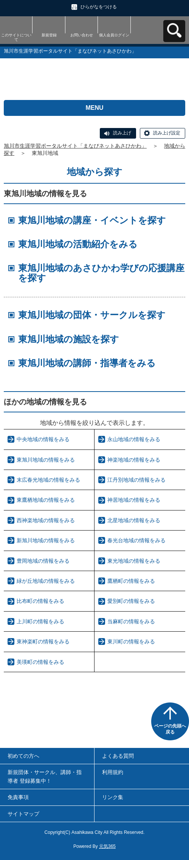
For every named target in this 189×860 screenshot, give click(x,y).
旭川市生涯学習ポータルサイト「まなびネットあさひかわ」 (75, 146)
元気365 (107, 846)
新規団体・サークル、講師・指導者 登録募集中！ (45, 776)
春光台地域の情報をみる (136, 540)
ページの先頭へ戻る (170, 729)
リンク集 (112, 797)
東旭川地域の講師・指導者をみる (87, 363)
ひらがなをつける (99, 6)
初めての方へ (23, 756)
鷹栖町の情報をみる (131, 581)
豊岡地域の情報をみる (43, 561)
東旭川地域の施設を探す (68, 339)
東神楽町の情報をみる (43, 641)
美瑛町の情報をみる (40, 662)
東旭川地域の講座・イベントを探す (92, 220)
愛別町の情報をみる (131, 601)
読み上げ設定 (166, 133)
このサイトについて (16, 37)
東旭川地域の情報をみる (46, 460)
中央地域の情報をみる (43, 439)
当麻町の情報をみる (131, 621)
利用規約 (112, 772)
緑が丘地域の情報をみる (46, 581)
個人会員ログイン (114, 35)
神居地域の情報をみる (133, 500)
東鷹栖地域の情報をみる (46, 500)
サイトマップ (23, 814)
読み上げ (122, 133)
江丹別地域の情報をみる (136, 480)
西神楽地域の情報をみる (46, 520)
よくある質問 (118, 756)
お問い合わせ (81, 35)
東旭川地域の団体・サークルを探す (92, 315)
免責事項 (18, 797)
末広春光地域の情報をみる (48, 480)
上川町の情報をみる (40, 621)
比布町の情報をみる (40, 601)
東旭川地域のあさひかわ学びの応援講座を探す (101, 273)
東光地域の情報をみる (133, 561)
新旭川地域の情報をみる (46, 540)
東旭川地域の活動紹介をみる (78, 244)
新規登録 (49, 35)
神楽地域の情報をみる (133, 460)
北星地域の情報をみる (133, 520)
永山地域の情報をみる (133, 439)
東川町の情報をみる (131, 641)
